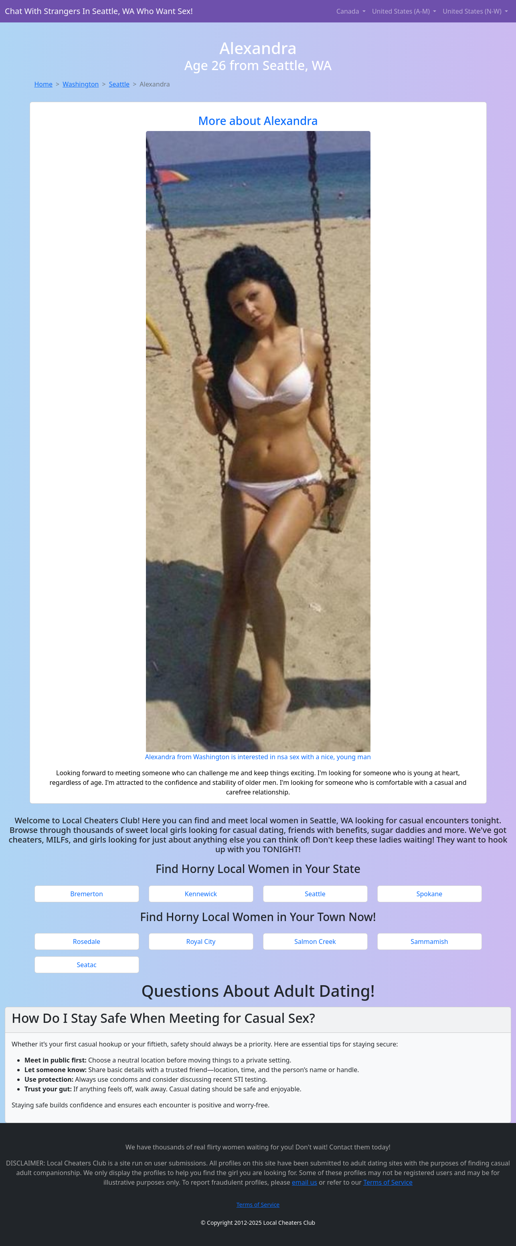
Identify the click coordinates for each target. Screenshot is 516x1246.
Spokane (430, 893)
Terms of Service (388, 1182)
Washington (81, 84)
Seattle (119, 84)
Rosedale (86, 941)
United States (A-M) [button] (401, 11)
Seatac (86, 964)
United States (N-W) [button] (473, 11)
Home (43, 84)
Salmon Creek (315, 941)
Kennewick (201, 893)
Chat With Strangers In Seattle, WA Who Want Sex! (99, 11)
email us (304, 1182)
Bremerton (86, 893)
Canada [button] (348, 11)
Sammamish (429, 941)
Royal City (201, 941)
